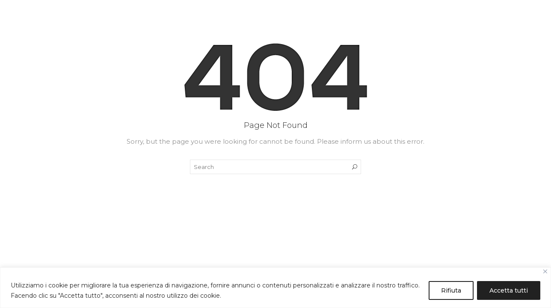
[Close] (545, 271)
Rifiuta (451, 290)
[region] (275, 287)
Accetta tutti (508, 290)
